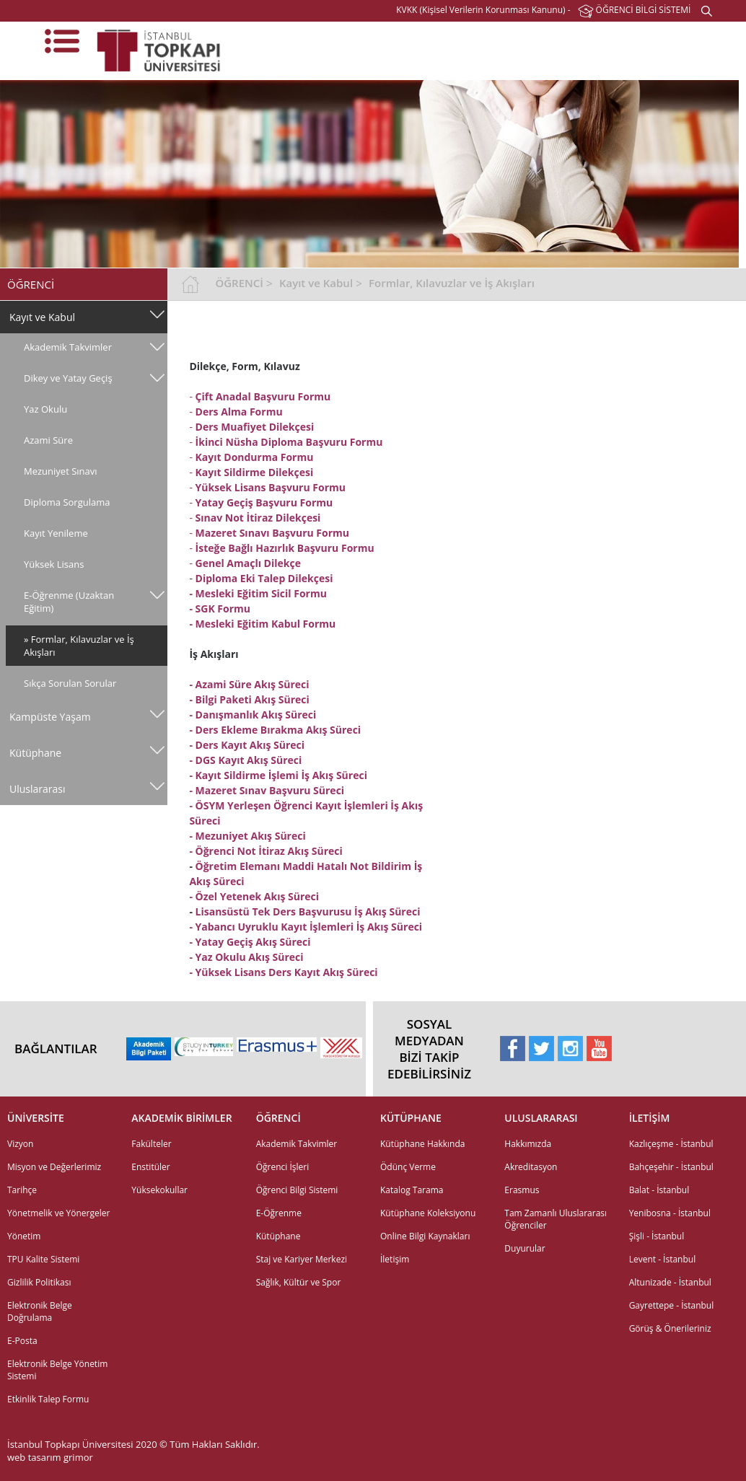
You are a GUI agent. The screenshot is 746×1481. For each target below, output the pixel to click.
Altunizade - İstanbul (670, 1282)
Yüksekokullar (159, 1190)
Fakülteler (151, 1144)
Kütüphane (35, 753)
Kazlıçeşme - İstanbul (671, 1144)
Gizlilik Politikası (39, 1282)
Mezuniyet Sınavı (60, 471)
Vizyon (20, 1144)
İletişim (394, 1259)
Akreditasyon (530, 1167)
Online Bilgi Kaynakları (425, 1236)
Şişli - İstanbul (657, 1236)
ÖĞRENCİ (239, 283)
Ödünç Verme (408, 1167)
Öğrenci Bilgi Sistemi (297, 1190)
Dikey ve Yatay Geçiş (68, 378)
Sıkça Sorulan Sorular (70, 683)
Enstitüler (150, 1167)
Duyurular (524, 1248)
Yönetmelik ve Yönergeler (58, 1213)
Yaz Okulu (45, 409)
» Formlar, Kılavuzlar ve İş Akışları (79, 646)
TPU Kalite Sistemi (43, 1259)
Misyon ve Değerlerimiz (54, 1167)
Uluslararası (37, 789)
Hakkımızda (527, 1144)
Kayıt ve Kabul (42, 317)
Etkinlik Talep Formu (48, 1399)
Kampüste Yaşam (50, 717)
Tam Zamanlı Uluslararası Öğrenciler (555, 1219)
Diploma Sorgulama (67, 502)
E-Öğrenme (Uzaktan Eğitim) (69, 602)
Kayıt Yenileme (56, 533)
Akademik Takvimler (68, 346)
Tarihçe (22, 1190)
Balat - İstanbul (659, 1190)
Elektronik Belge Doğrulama (39, 1311)
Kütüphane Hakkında (422, 1144)
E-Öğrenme (279, 1213)
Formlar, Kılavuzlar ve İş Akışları (452, 283)
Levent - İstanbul (662, 1259)
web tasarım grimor (50, 1457)
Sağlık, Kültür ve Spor (298, 1282)
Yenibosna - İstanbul (670, 1213)
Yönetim (23, 1236)
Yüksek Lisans (54, 564)
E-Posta (22, 1341)
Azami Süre (48, 440)
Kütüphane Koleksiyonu (427, 1213)
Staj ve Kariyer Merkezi (301, 1259)
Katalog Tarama (411, 1190)
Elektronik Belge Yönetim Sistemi (57, 1370)
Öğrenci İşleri (283, 1167)
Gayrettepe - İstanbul (671, 1305)
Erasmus (521, 1190)
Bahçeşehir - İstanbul (671, 1167)
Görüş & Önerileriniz (670, 1328)
